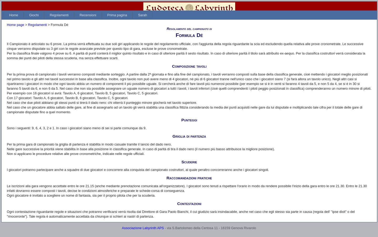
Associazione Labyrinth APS (143, 228)
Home (13, 15)
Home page (15, 25)
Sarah (142, 15)
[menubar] (78, 15)
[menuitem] (14, 15)
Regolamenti (59, 15)
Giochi (34, 15)
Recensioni (88, 15)
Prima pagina (117, 15)
